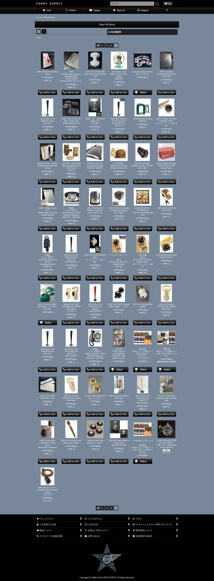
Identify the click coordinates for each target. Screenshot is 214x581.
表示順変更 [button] (114, 32)
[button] (167, 10)
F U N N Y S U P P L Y (49, 3)
